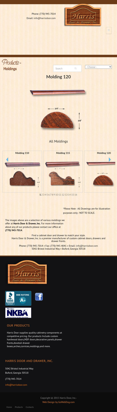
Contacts (30, 407)
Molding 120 (58, 76)
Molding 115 (63, 152)
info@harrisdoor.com (45, 18)
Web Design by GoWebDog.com (58, 402)
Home (9, 407)
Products (19, 407)
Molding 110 (22, 152)
